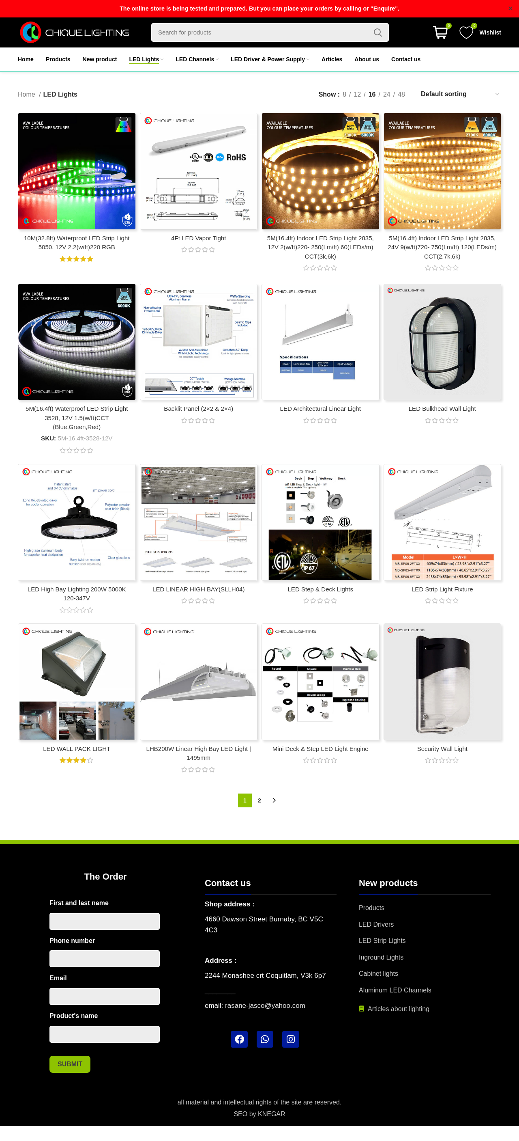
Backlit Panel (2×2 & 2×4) (198, 421)
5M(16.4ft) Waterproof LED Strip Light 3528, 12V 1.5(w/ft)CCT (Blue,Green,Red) (76, 430)
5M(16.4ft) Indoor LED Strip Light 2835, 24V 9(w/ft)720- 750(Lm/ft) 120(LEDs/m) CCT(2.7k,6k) (442, 259)
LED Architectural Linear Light (320, 421)
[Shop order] (460, 107)
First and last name (79, 915)
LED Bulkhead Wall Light (442, 421)
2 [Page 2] (259, 813)
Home (27, 107)
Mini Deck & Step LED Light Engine (320, 761)
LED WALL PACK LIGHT (76, 761)
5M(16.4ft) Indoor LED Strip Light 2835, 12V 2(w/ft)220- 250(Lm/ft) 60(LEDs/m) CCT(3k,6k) (320, 259)
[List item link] (425, 920)
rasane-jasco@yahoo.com (265, 1018)
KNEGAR (271, 1126)
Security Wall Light (442, 761)
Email (58, 990)
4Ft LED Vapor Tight (198, 250)
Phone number (72, 953)
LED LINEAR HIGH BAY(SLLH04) (199, 601)
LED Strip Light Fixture (442, 601)
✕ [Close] (510, 8)
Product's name (73, 1028)
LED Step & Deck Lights (320, 601)
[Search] (270, 38)
